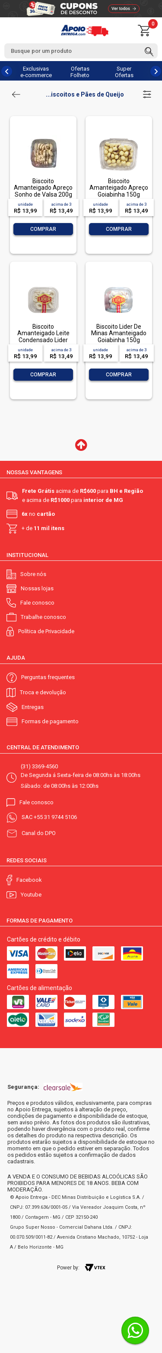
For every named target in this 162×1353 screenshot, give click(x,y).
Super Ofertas (124, 71)
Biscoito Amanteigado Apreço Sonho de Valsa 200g (43, 188)
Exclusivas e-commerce (36, 71)
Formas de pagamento (50, 721)
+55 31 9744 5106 (55, 817)
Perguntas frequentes (48, 677)
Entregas (33, 707)
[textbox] (81, 50)
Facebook (29, 880)
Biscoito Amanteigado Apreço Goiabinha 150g (118, 188)
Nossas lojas (37, 588)
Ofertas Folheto (79, 71)
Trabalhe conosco (43, 617)
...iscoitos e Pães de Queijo (85, 94)
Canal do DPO (39, 833)
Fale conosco (37, 602)
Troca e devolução (43, 692)
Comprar (43, 229)
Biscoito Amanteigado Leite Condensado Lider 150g (43, 336)
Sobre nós (33, 574)
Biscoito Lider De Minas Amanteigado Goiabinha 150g (118, 333)
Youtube (31, 894)
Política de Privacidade (46, 631)
